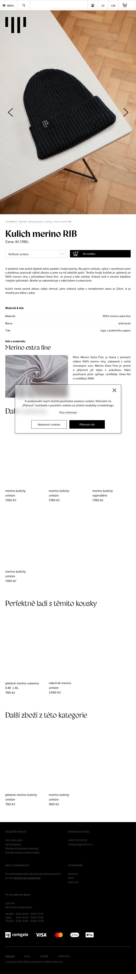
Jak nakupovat (13, 844)
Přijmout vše (87, 424)
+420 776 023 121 (77, 840)
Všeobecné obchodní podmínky (21, 848)
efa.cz (71, 877)
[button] (125, 112)
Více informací (68, 412)
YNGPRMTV (11, 221)
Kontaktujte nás (78, 831)
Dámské (23, 221)
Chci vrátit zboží (13, 840)
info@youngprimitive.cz (80, 844)
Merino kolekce (36, 221)
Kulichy (49, 221)
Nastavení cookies (49, 424)
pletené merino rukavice (22, 683)
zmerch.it (73, 873)
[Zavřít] (114, 390)
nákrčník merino (60, 683)
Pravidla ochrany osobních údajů (22, 852)
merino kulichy (15, 491)
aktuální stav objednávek (27, 877)
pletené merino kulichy (21, 795)
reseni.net (73, 882)
